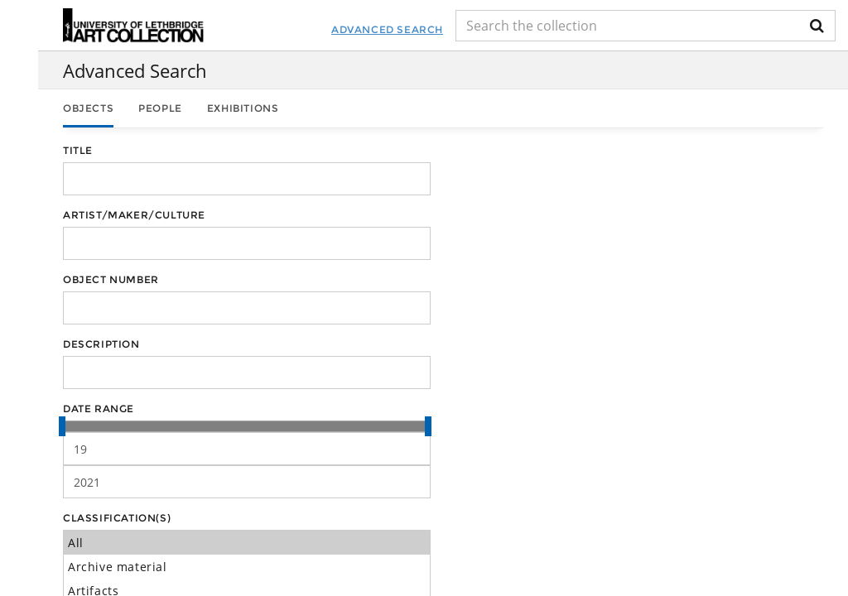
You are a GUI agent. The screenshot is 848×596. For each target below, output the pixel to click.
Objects (88, 108)
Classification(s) (117, 518)
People (160, 108)
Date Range (98, 408)
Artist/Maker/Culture (134, 215)
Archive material (247, 567)
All (247, 543)
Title (78, 150)
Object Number (111, 279)
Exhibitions (243, 108)
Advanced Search (387, 29)
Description (101, 344)
